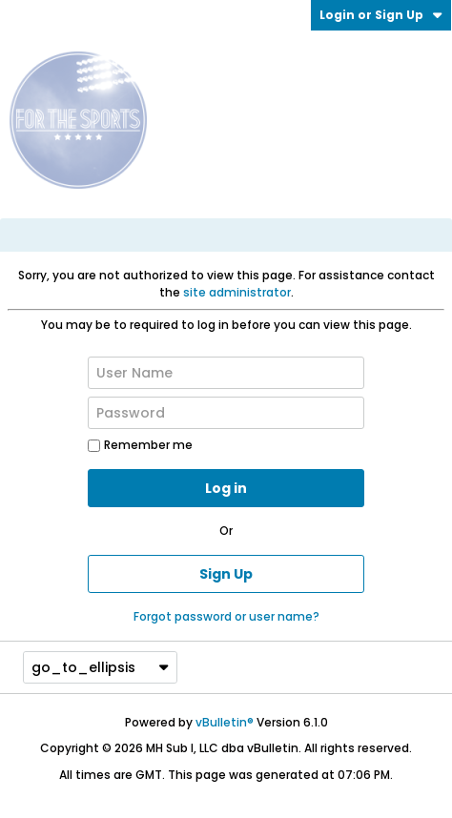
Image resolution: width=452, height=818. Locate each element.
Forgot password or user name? (226, 616)
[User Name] (226, 373)
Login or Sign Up (380, 15)
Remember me (140, 445)
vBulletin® (224, 722)
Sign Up (226, 573)
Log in (226, 488)
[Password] (226, 413)
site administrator (237, 292)
